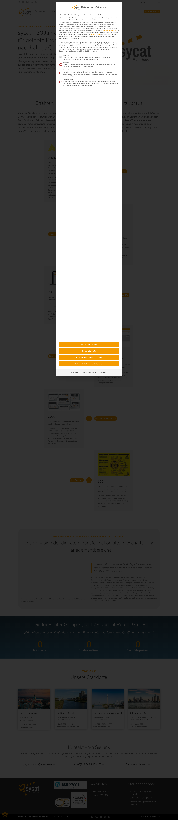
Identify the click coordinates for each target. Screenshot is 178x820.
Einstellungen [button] (95, 35)
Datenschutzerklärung (109, 31)
